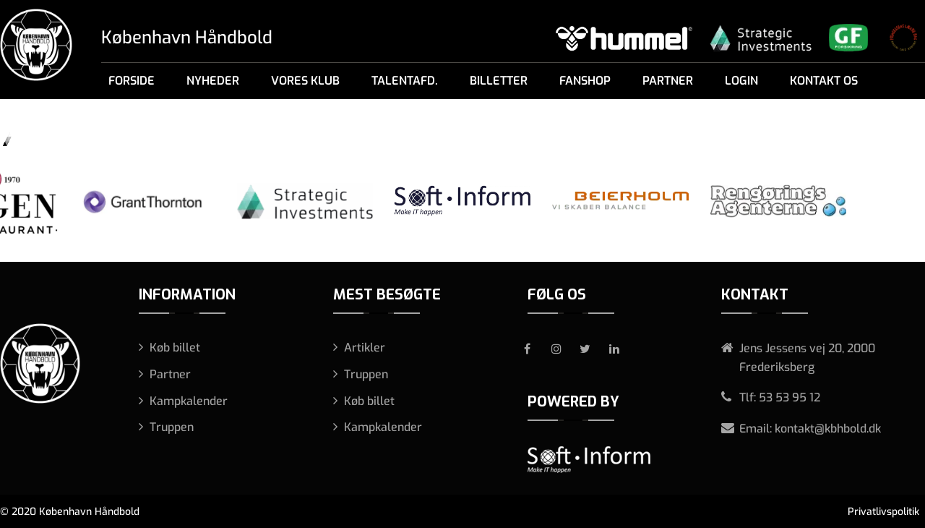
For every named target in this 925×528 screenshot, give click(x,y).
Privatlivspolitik (883, 512)
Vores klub (305, 80)
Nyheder (212, 80)
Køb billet (175, 347)
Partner (667, 80)
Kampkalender (189, 401)
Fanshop (585, 80)
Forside (131, 80)
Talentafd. (404, 80)
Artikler (364, 347)
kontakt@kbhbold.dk (828, 428)
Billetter (499, 80)
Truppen (172, 427)
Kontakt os (824, 80)
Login (741, 80)
